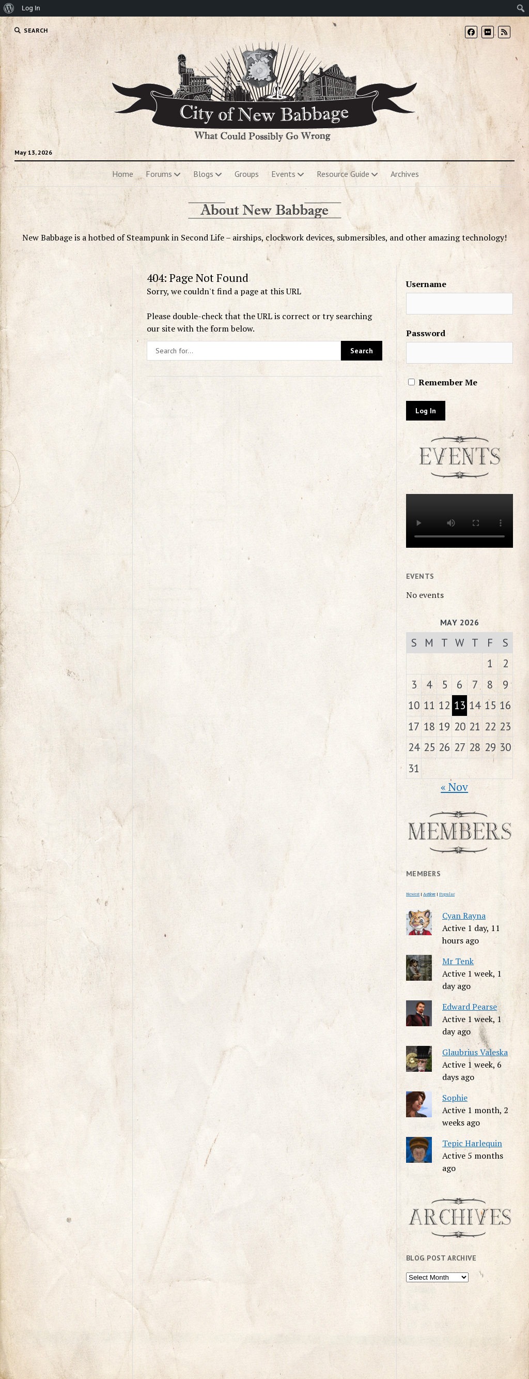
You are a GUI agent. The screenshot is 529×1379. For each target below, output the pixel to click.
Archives (405, 174)
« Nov (454, 787)
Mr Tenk (458, 961)
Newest (412, 893)
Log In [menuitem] (31, 8)
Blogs (203, 174)
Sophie (455, 1097)
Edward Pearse (469, 1006)
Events (283, 174)
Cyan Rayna (464, 915)
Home (122, 174)
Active (429, 893)
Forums (159, 174)
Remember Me (442, 382)
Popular (447, 893)
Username (426, 284)
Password (425, 333)
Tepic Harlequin (472, 1143)
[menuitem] (9, 8)
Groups (247, 174)
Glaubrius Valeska (475, 1052)
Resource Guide (343, 174)
